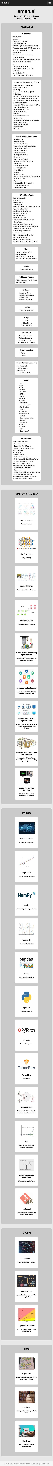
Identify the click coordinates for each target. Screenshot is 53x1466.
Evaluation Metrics (25, 293)
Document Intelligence (20, 237)
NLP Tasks (16, 200)
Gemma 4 (23, 422)
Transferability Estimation (22, 468)
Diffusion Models (18, 57)
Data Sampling (18, 139)
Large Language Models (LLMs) (23, 50)
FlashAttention (18, 127)
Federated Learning (25, 338)
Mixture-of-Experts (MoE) (21, 41)
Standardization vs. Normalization (25, 146)
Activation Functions (20, 111)
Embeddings (17, 53)
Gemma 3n (23, 420)
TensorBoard (18, 470)
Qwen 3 (22, 424)
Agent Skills (16, 71)
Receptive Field (21, 254)
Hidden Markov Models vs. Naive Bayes (27, 472)
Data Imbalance (19, 142)
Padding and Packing (20, 155)
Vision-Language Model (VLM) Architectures (27, 48)
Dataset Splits (18, 170)
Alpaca (22, 398)
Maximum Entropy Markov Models (25, 476)
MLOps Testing (27, 325)
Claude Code (17, 222)
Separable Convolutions (21, 116)
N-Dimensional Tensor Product (24, 461)
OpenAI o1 (23, 411)
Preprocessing (18, 202)
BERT (22, 383)
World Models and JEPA (21, 124)
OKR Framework (22, 366)
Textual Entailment (19, 233)
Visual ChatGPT (25, 405)
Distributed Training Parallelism (24, 183)
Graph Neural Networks (20, 107)
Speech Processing (27, 269)
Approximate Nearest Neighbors (24, 466)
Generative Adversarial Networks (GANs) (26, 105)
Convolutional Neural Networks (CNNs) (26, 120)
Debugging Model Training (22, 446)
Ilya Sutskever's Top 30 (21, 442)
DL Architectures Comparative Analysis (26, 101)
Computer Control (22, 282)
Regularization (18, 157)
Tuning (23, 353)
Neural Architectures (20, 103)
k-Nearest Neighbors (20, 87)
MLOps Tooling (27, 323)
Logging (23, 355)
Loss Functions (19, 163)
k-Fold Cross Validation (21, 185)
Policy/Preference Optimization (23, 75)
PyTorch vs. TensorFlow (21, 463)
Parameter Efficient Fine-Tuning (23, 55)
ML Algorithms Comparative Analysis (25, 98)
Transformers (17, 37)
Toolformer (23, 403)
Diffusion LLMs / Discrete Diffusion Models (27, 59)
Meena (22, 390)
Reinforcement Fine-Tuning (22, 211)
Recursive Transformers (21, 109)
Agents (15, 64)
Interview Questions (27, 310)
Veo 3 (22, 429)
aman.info (25, 1464)
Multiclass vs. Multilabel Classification (26, 459)
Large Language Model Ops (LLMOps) (25, 241)
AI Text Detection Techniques (22, 228)
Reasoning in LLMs (19, 218)
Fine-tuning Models (20, 168)
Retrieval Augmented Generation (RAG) (25, 46)
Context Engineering (19, 43)
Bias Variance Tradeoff (21, 159)
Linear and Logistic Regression (23, 85)
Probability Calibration (21, 457)
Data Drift (25, 321)
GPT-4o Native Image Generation (26, 259)
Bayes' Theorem (19, 455)
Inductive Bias (17, 118)
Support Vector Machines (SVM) (23, 92)
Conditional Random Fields (23, 479)
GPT (21, 385)
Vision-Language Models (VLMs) (27, 280)
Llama (22, 396)
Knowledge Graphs (20, 187)
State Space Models (19, 122)
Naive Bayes (17, 94)
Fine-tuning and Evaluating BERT (23, 224)
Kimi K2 (22, 416)
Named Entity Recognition (21, 231)
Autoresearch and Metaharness (23, 220)
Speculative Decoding (20, 209)
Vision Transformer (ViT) (24, 252)
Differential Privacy (25, 340)
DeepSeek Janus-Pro (27, 418)
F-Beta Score (23, 297)
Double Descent (19, 174)
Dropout (16, 114)
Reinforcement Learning (20, 66)
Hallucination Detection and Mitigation (25, 226)
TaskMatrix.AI (24, 407)
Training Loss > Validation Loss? (24, 448)
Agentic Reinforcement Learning (23, 68)
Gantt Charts (21, 370)
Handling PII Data (19, 179)
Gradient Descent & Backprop (23, 161)
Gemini (22, 400)
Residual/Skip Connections (25, 257)
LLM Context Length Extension (23, 235)
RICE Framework (22, 368)
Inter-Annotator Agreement (22, 148)
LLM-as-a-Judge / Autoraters (22, 62)
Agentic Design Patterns (20, 73)
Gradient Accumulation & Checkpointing (27, 176)
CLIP (21, 387)
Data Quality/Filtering (20, 144)
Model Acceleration (19, 129)
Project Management (23, 372)
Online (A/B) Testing (25, 299)
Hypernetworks (19, 181)
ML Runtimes (18, 450)
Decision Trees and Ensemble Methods (26, 96)
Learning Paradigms (20, 150)
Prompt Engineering (19, 198)
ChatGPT (23, 392)
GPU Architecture (19, 444)
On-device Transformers (27, 342)
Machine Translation (19, 213)
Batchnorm (17, 172)
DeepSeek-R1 (24, 414)
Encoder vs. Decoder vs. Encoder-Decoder (26, 207)
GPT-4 (22, 394)
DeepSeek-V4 (24, 431)
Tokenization (17, 205)
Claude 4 (23, 427)
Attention (16, 39)
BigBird (22, 409)
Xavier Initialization (20, 153)
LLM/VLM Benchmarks (26, 295)
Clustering (16, 90)
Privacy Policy (35, 1464)
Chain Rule (17, 452)
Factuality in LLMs (19, 215)
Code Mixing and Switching (22, 239)
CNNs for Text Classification (23, 474)
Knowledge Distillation (21, 166)
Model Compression (25, 336)
